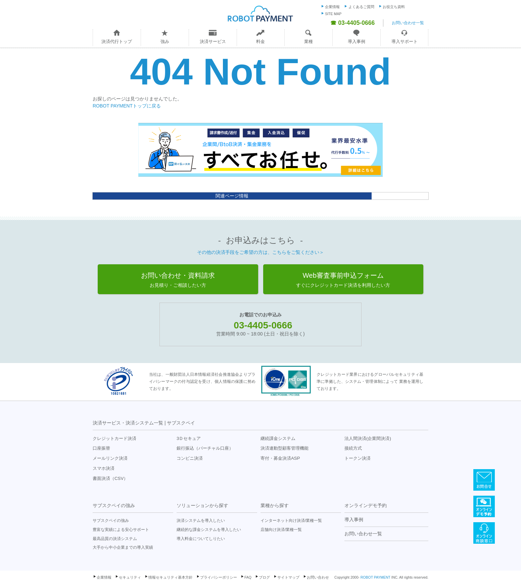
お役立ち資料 (394, 7)
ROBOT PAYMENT (375, 577)
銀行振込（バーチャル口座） (205, 448)
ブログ (264, 577)
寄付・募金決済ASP (280, 458)
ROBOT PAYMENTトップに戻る (127, 105)
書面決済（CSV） (110, 478)
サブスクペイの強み (114, 505)
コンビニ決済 (190, 458)
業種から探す (274, 505)
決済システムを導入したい (201, 520)
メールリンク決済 (110, 458)
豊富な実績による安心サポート (121, 529)
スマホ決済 (103, 468)
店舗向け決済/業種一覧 (281, 529)
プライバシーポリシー (218, 577)
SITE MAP (333, 14)
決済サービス (213, 41)
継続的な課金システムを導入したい (209, 529)
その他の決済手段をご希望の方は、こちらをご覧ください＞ (260, 252)
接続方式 (353, 448)
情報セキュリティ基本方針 (170, 577)
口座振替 (101, 448)
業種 (308, 41)
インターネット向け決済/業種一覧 (291, 520)
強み (164, 41)
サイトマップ (288, 577)
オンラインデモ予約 (365, 505)
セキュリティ (130, 577)
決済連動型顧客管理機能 (284, 448)
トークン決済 (357, 458)
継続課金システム (277, 438)
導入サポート (404, 41)
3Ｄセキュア (189, 438)
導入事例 (356, 41)
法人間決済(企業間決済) (367, 438)
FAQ (247, 577)
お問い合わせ (318, 577)
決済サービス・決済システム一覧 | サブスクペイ (144, 422)
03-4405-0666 (263, 325)
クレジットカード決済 (114, 438)
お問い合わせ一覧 (408, 22)
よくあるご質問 (361, 7)
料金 (260, 41)
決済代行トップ (116, 41)
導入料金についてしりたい (201, 538)
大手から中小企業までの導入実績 (123, 547)
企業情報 (332, 7)
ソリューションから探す (202, 505)
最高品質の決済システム (115, 538)
